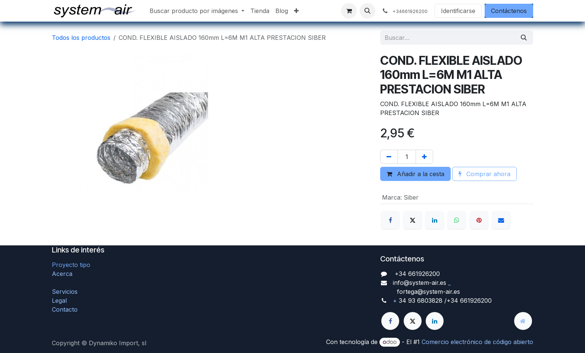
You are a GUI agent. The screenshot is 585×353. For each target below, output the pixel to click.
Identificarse (458, 11)
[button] (367, 11)
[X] (413, 220)
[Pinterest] (479, 220)
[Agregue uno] (424, 157)
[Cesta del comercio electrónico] (349, 11)
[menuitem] (197, 10)
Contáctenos (509, 11)
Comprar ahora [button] (484, 174)
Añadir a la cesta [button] (415, 174)
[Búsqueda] (523, 38)
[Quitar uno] (389, 157)
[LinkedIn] (435, 220)
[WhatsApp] (457, 220)
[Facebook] (390, 220)
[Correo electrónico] (501, 220)
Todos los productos (81, 37)
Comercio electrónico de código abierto (477, 342)
